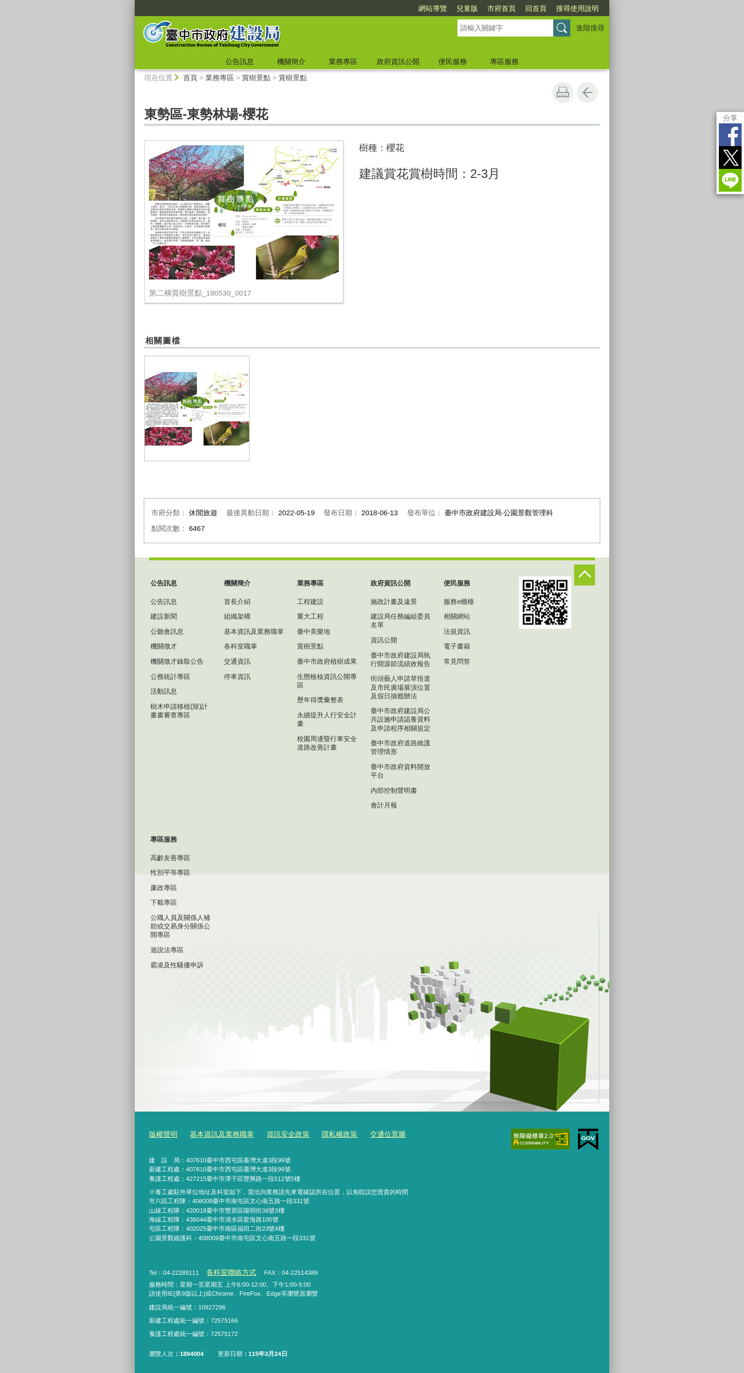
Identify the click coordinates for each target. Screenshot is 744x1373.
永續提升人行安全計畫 (327, 719)
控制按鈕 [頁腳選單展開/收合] (584, 575)
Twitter (730, 157)
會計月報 (384, 805)
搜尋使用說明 (577, 8)
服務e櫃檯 (459, 601)
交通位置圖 (362, 1133)
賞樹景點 (256, 78)
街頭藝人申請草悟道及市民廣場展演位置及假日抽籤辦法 (400, 687)
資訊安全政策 (272, 1133)
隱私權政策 (319, 1133)
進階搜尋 (590, 28)
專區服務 (504, 61)
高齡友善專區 (170, 858)
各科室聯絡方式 (227, 1269)
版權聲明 (161, 1133)
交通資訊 (237, 661)
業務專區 (343, 61)
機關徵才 (163, 646)
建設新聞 (163, 616)
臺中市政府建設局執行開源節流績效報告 (400, 659)
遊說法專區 (167, 950)
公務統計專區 (170, 676)
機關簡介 (291, 61)
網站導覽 (432, 8)
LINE (730, 180)
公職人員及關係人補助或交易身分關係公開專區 (180, 926)
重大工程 (310, 616)
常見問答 (457, 661)
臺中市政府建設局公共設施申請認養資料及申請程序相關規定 (400, 719)
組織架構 (237, 616)
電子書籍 (457, 646)
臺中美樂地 (313, 631)
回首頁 (536, 8)
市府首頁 (501, 8)
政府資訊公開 (398, 61)
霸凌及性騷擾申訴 (177, 965)
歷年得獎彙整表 (320, 700)
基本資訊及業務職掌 (254, 631)
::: (131, 4)
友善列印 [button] (562, 92)
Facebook (730, 134)
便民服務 (452, 61)
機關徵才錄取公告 (177, 661)
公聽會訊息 (167, 631)
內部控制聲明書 (394, 790)
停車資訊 (237, 676)
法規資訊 (457, 631)
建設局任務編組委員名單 (400, 620)
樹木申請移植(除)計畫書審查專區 (179, 711)
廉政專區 (163, 887)
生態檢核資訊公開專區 (327, 681)
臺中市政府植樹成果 (327, 661)
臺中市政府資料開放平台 (400, 771)
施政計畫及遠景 (394, 601)
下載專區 (163, 902)
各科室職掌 (240, 646)
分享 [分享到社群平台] (730, 117)
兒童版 (467, 8)
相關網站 (457, 616)
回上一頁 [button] (587, 92)
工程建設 (310, 601)
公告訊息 (239, 61)
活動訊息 (163, 691)
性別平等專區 (170, 872)
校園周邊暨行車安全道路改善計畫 (327, 743)
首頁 (190, 78)
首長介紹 (237, 601)
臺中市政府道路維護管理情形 (400, 747)
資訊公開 (384, 640)
